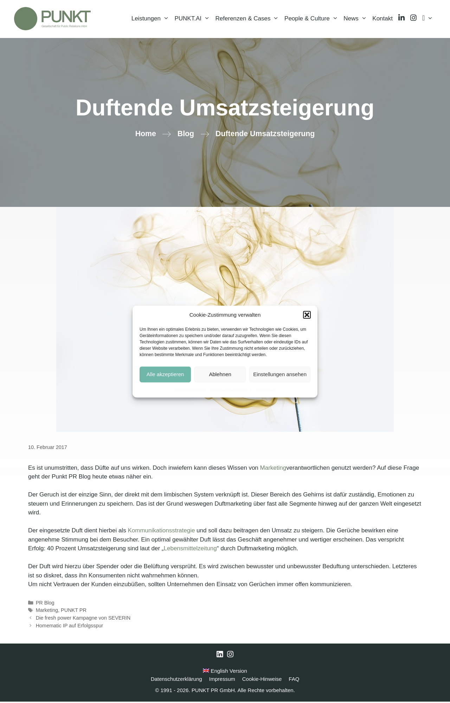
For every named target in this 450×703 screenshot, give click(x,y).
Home (145, 135)
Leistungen (151, 19)
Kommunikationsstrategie (161, 531)
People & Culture (312, 19)
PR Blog (45, 604)
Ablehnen (220, 374)
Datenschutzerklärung (230, 388)
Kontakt (382, 19)
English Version (225, 672)
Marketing (273, 469)
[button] (306, 314)
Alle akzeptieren (165, 374)
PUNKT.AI (193, 19)
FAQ (294, 680)
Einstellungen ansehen (280, 374)
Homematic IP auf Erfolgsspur (69, 627)
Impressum (265, 388)
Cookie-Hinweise (190, 388)
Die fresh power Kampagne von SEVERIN (83, 619)
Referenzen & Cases (249, 19)
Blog (186, 135)
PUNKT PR (73, 611)
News (356, 19)
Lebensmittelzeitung (190, 549)
